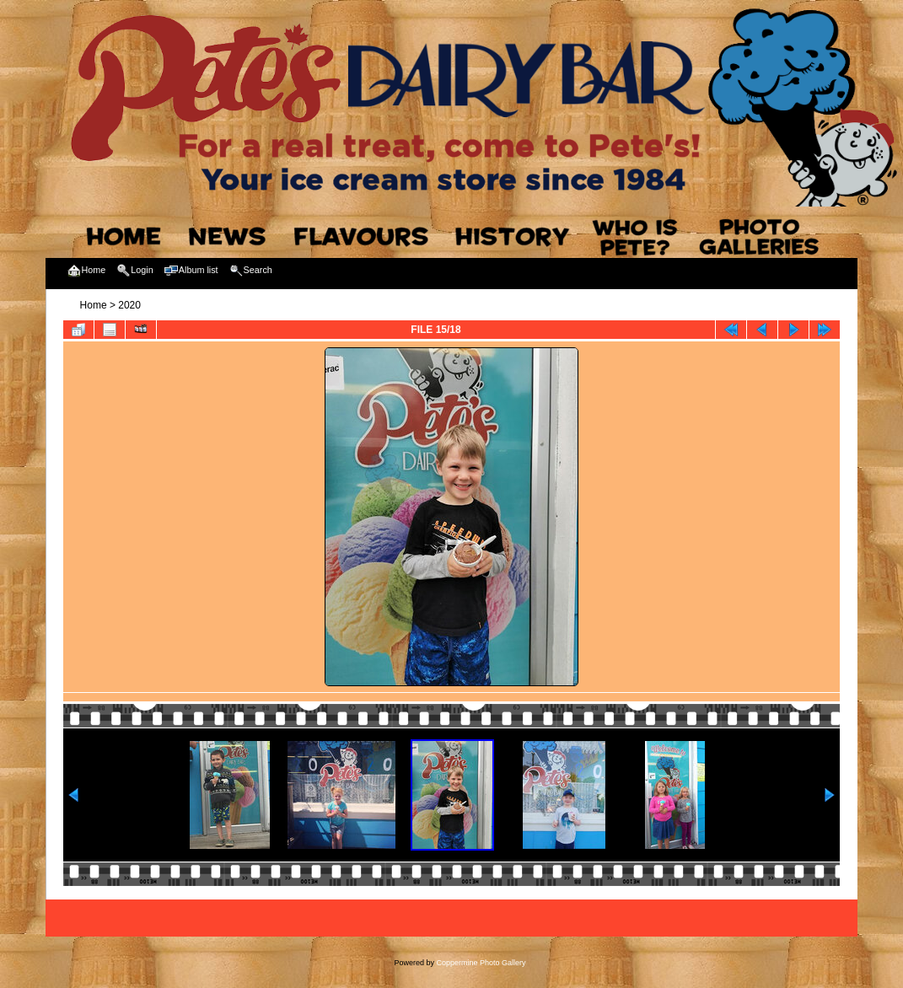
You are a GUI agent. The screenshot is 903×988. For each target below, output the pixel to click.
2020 (129, 305)
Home (93, 305)
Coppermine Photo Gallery (480, 962)
